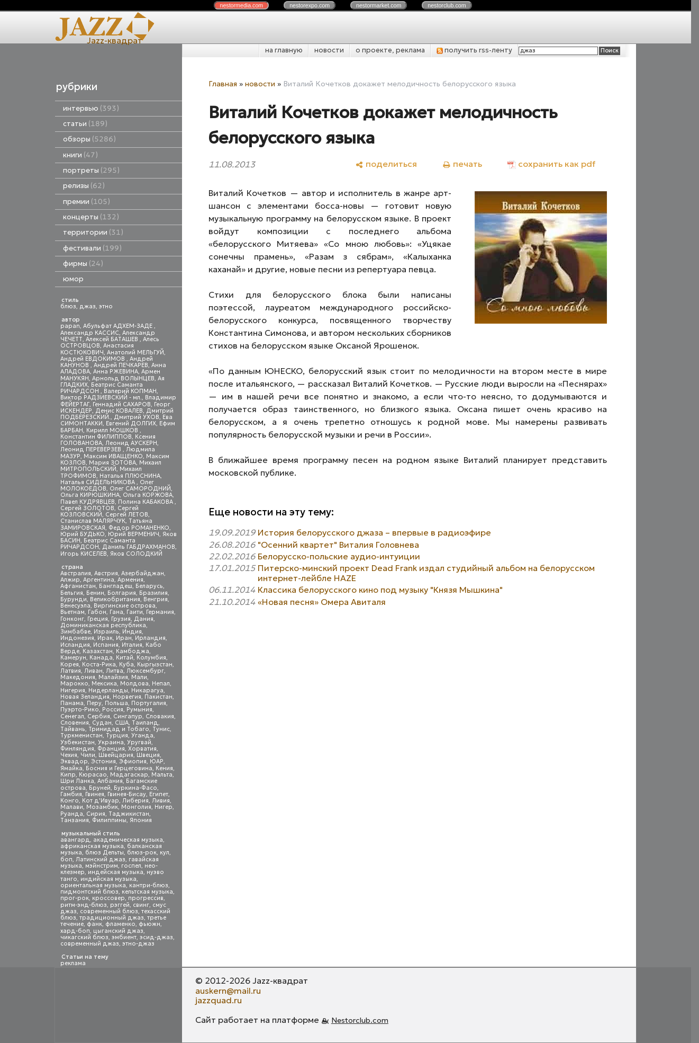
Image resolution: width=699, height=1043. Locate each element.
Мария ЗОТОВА (112, 462)
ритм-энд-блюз (83, 905)
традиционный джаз (111, 917)
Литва (114, 670)
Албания (110, 781)
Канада (101, 657)
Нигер (164, 807)
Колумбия (151, 657)
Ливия (161, 800)
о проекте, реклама (390, 50)
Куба (126, 664)
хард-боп (75, 931)
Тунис (161, 729)
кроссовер (108, 898)
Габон (97, 612)
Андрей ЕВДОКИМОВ (93, 358)
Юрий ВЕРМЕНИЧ (133, 534)
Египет (158, 794)
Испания (106, 644)
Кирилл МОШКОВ (113, 430)
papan (70, 326)
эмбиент (124, 937)
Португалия (148, 703)
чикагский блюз (84, 937)
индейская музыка (115, 872)
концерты (91, 216)
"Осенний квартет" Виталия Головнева (338, 544)
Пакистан (158, 696)
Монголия (136, 807)
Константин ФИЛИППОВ (96, 436)
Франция (111, 748)
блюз (68, 306)
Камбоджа (132, 651)
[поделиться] (386, 164)
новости (329, 50)
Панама (72, 703)
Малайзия (113, 677)
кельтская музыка (147, 891)
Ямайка (71, 768)
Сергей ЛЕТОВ (126, 514)
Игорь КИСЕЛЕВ (83, 553)
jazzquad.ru (218, 1000)
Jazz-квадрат (114, 40)
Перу (94, 703)
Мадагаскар (129, 774)
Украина (111, 742)
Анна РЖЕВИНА (115, 371)
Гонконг (72, 619)
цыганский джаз (118, 931)
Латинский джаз (100, 859)
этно (106, 306)
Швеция (148, 755)
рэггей (120, 905)
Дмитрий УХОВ (136, 417)
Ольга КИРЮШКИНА (90, 495)
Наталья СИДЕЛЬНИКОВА (98, 482)
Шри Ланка (77, 781)
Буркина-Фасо (135, 788)
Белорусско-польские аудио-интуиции (339, 556)
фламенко (120, 924)
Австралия (75, 573)
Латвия (70, 670)
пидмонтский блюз (89, 891)
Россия (112, 709)
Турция (117, 735)
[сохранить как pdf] (551, 164)
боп (66, 859)
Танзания (74, 820)
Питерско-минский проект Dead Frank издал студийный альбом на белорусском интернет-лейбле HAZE (426, 573)
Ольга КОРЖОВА (148, 495)
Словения (74, 722)
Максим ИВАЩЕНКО (113, 456)
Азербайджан (142, 573)
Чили (87, 755)
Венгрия (155, 599)
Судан (102, 722)
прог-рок (74, 898)
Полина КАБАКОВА (146, 501)
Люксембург (145, 670)
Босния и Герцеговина (119, 768)
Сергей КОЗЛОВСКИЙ (99, 511)
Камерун (73, 657)
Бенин (95, 593)
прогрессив (146, 898)
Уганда (142, 735)
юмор (73, 278)
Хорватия (142, 748)
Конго (69, 800)
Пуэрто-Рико (79, 709)
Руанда (71, 813)
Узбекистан (77, 742)
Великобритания (115, 599)
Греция (97, 619)
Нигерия (72, 690)
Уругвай (139, 742)
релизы (84, 185)
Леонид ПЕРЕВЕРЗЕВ (91, 449)
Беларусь (149, 586)
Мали (139, 677)
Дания (143, 619)
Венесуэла (75, 605)
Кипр (68, 774)
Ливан (93, 670)
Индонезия (77, 638)
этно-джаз (138, 943)
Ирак (105, 638)
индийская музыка (108, 879)
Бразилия (153, 593)
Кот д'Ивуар (100, 800)
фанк (94, 924)
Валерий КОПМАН (130, 391)
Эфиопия (133, 761)
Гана (116, 612)
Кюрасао (93, 774)
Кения (164, 768)
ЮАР (157, 761)
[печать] (462, 164)
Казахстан (98, 651)
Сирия (95, 813)
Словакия (160, 716)
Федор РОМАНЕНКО (138, 527)
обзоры (89, 139)
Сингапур (127, 716)
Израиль (106, 631)
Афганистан (78, 586)
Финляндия (77, 748)
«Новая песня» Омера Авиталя (322, 601)
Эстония (103, 761)
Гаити (134, 612)
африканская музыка (92, 846)
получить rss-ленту (474, 50)
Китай (124, 657)
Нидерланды (108, 690)
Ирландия (150, 638)
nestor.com (241, 5)
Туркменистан (81, 735)
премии (86, 201)
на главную (284, 50)
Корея (69, 664)
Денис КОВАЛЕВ (119, 410)
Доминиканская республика (103, 625)
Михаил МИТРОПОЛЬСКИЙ (110, 466)
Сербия (98, 716)
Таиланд (145, 722)
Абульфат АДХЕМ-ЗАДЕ (118, 326)
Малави (71, 807)
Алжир (70, 579)
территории (93, 232)
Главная (222, 83)
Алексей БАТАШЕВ (113, 339)
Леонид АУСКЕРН (131, 443)
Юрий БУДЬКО (82, 534)
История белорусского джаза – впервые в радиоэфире (374, 532)
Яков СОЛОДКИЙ (136, 553)
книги (80, 154)
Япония (141, 820)
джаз (87, 306)
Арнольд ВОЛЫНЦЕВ (123, 378)
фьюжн (149, 924)
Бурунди (73, 599)
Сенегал (72, 716)
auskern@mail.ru (228, 990)
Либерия (135, 800)
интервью (91, 108)
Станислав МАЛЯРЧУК (92, 521)
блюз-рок (142, 852)
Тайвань (72, 729)
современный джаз (89, 943)
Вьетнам (72, 612)
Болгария (121, 593)
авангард (75, 839)
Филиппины (109, 820)
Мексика (104, 683)
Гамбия (71, 794)
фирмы (83, 263)
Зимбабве (75, 631)
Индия (132, 631)
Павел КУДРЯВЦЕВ (87, 501)
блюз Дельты (104, 852)
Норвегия (127, 696)
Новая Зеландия (85, 696)
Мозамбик (102, 807)
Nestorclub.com (359, 1020)
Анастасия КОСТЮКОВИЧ (97, 348)
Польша (116, 703)
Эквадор (74, 761)
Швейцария (115, 755)
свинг (141, 905)
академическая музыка (128, 839)
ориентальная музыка (93, 885)
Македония (77, 677)
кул (164, 852)
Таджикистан (128, 813)
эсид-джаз (156, 937)
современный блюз (109, 911)
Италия (132, 644)
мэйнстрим (101, 865)
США (122, 722)
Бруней (100, 788)
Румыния (139, 709)
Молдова (134, 683)
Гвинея (94, 794)
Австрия (106, 573)
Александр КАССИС (89, 332)
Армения (130, 579)
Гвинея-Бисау (126, 794)
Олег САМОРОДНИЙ (140, 488)
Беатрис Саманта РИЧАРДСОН (101, 388)
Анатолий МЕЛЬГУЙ (135, 352)
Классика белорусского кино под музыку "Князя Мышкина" (380, 589)
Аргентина (98, 579)
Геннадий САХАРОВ (122, 404)
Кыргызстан (155, 664)
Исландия (75, 644)
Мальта (162, 774)
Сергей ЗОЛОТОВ (87, 508)
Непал (161, 683)
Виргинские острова (125, 605)
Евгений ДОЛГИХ (131, 423)
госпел (131, 865)
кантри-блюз (148, 885)
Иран (124, 638)
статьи (85, 123)
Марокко (74, 683)
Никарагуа (147, 690)
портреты (91, 170)
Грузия (121, 619)
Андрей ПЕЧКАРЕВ (121, 365)
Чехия (68, 755)
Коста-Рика (99, 664)
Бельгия (71, 593)
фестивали (92, 248)
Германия (160, 612)
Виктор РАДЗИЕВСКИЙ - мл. (101, 397)
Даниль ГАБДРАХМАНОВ (138, 546)
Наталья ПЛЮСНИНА (129, 476)
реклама (73, 963)
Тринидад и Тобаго (118, 729)
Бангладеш (115, 586)
